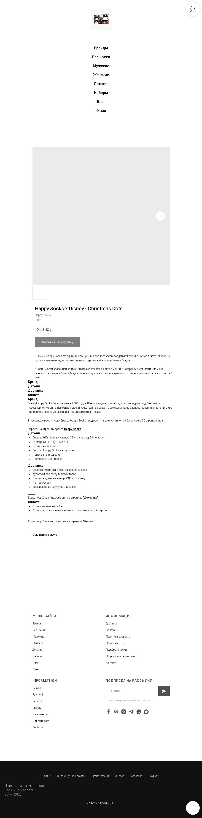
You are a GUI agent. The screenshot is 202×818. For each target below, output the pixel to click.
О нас (101, 110)
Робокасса (136, 776)
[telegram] (131, 712)
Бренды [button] (101, 48)
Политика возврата (118, 636)
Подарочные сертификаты (122, 656)
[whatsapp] (139, 712)
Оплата (110, 630)
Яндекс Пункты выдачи (71, 776)
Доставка (111, 623)
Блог (101, 102)
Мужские (101, 66)
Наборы (101, 93)
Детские (101, 84)
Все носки (101, 57)
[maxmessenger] (146, 712)
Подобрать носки (116, 649)
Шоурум (153, 776)
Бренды (37, 623)
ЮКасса (119, 776)
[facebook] (108, 712)
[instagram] (124, 712)
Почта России (100, 776)
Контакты (112, 663)
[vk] (116, 712)
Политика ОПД (115, 643)
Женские (101, 75)
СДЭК (47, 776)
